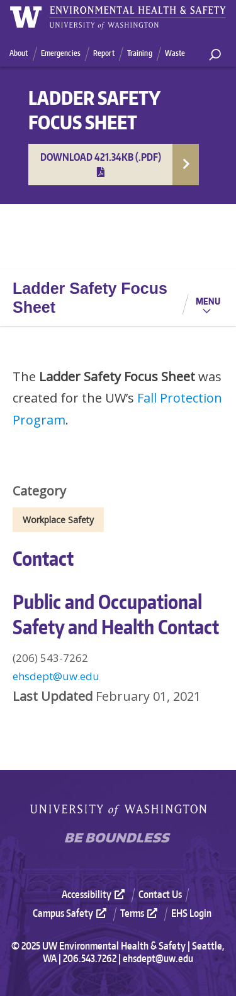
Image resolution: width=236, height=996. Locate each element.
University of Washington (118, 810)
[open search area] (215, 55)
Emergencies (61, 53)
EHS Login (191, 913)
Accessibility (95, 894)
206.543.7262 (89, 958)
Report (104, 53)
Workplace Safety (58, 520)
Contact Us (160, 894)
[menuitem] (99, 894)
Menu (208, 300)
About (18, 53)
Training (139, 53)
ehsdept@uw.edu (56, 676)
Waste (175, 53)
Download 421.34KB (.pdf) (100, 164)
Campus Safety (71, 913)
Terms (140, 913)
